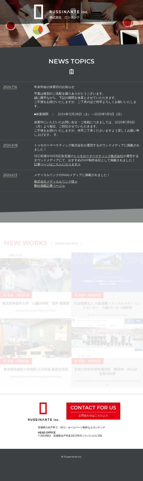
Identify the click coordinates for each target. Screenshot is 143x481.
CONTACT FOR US (93, 408)
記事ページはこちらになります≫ (57, 166)
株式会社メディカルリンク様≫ (55, 183)
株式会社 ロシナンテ (43, 412)
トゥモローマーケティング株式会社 (98, 157)
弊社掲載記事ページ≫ (49, 187)
